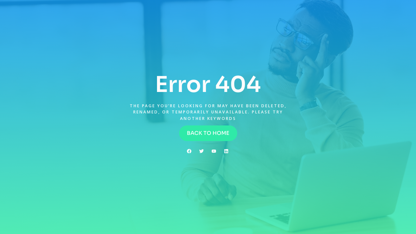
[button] (208, 133)
